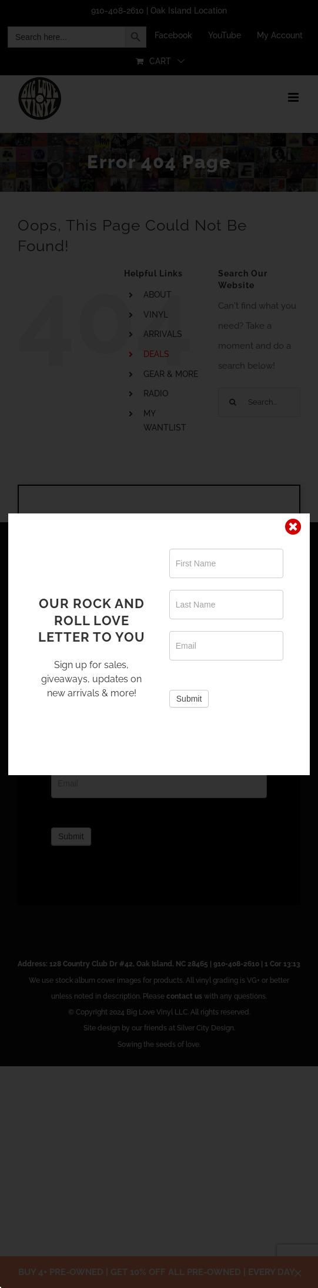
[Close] (293, 527)
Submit (189, 698)
